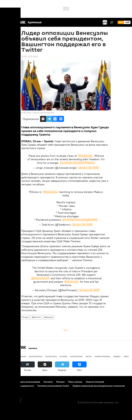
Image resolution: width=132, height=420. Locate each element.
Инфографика (102, 356)
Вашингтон (36, 317)
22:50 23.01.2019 (29, 56)
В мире (25, 317)
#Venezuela (85, 156)
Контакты (48, 381)
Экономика (35, 356)
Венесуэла (48, 317)
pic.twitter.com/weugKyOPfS (80, 219)
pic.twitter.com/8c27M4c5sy (77, 163)
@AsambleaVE (40, 278)
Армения (21, 356)
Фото (89, 356)
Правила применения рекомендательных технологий (99, 385)
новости (8, 356)
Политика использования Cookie (53, 385)
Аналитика (76, 356)
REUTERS (27, 113)
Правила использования (28, 381)
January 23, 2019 (88, 167)
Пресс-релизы (75, 381)
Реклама (60, 381)
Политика (51, 356)
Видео (117, 356)
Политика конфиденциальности (18, 385)
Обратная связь (10, 389)
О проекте (8, 381)
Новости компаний (95, 381)
